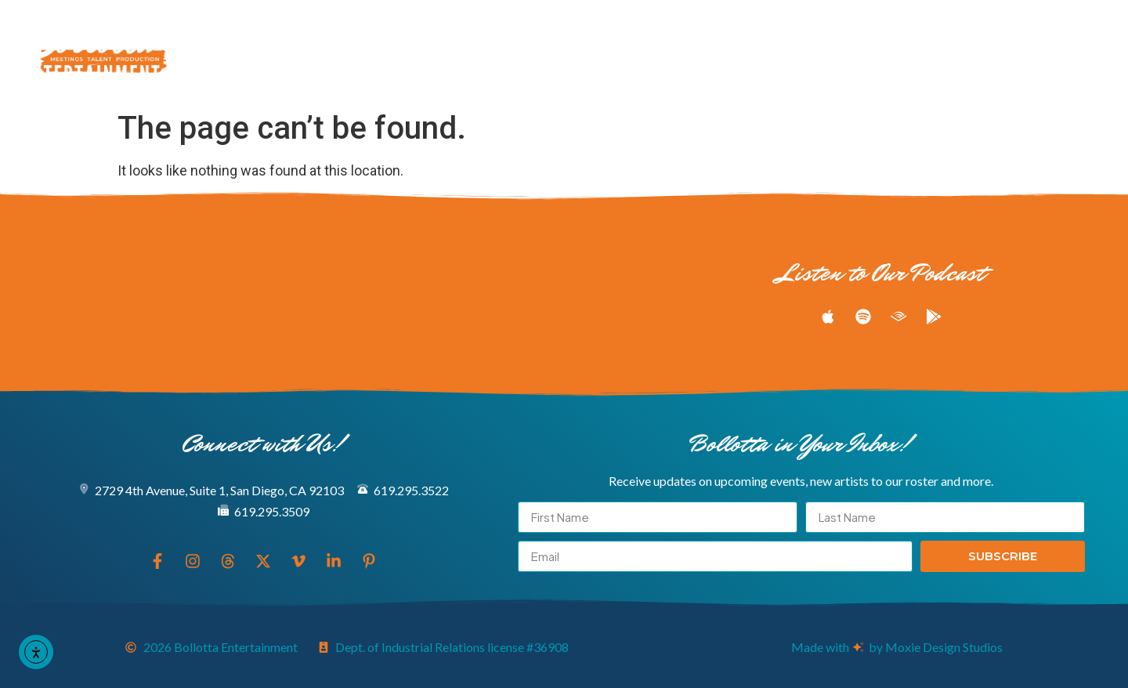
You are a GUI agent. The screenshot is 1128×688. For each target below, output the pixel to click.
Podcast (767, 33)
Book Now (520, 69)
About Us (410, 69)
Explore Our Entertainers (355, 33)
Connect (630, 69)
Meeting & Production (603, 33)
